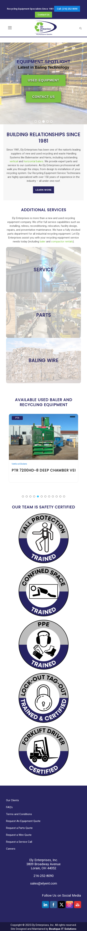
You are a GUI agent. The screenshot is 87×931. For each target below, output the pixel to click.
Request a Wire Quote (19, 834)
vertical (14, 161)
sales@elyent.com (43, 883)
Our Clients (12, 800)
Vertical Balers (19, 463)
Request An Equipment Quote (23, 821)
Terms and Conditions (19, 814)
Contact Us (43, 14)
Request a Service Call (19, 841)
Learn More (43, 190)
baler (42, 241)
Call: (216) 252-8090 (67, 8)
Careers (10, 848)
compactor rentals (62, 241)
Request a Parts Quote (19, 828)
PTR (17, 418)
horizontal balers (33, 161)
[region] (43, 83)
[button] (35, 121)
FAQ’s (9, 807)
